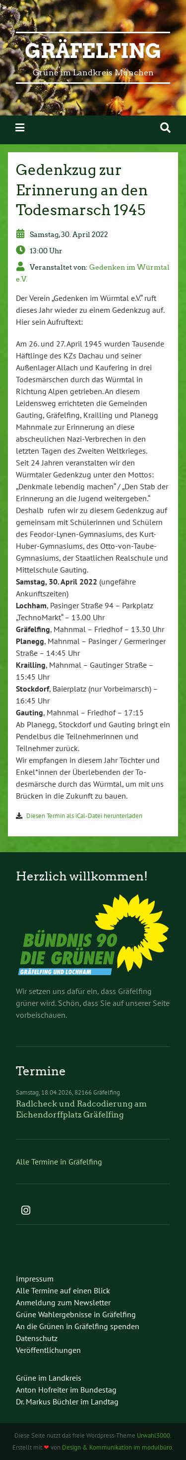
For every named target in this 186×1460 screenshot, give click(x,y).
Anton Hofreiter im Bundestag (66, 1390)
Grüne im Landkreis (48, 1378)
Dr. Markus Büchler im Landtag (67, 1401)
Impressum (35, 1279)
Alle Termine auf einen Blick (63, 1290)
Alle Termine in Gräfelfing (59, 1162)
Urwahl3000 (153, 1435)
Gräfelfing (93, 51)
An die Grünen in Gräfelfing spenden (77, 1326)
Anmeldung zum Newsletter (63, 1302)
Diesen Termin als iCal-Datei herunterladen (84, 816)
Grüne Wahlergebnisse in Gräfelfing (76, 1314)
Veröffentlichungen (48, 1350)
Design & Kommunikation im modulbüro (117, 1447)
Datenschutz (37, 1338)
